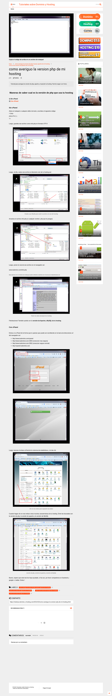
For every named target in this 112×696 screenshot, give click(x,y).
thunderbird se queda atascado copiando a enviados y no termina (88, 166)
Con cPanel (14, 101)
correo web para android (89, 234)
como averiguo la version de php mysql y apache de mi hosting (32, 64)
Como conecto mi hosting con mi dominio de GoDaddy (89, 122)
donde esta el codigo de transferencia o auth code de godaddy (89, 253)
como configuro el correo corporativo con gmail (89, 188)
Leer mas (81, 85)
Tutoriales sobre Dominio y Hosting (37, 4)
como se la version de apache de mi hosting (21, 65)
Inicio (12, 9)
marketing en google (88, 212)
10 (81, 272)
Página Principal (47, 688)
